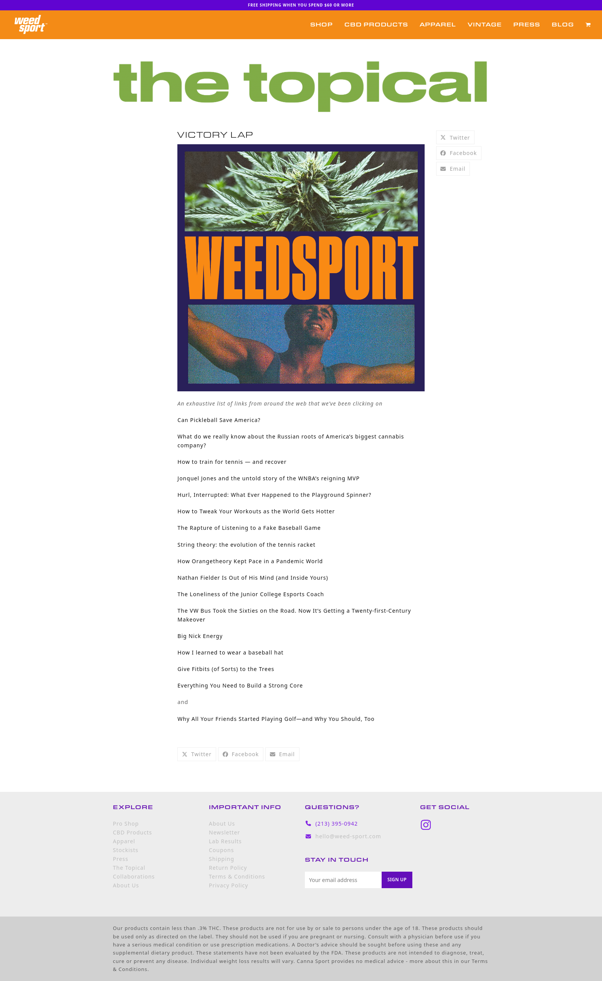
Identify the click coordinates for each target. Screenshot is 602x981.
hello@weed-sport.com (348, 836)
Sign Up (397, 879)
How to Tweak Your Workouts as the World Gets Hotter (256, 511)
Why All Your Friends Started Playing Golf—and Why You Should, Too (275, 718)
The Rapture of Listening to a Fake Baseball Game (249, 527)
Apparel (124, 841)
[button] (588, 24)
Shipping (221, 858)
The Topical (129, 867)
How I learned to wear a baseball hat (230, 652)
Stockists (125, 850)
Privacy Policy (228, 885)
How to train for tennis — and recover (231, 461)
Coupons (221, 850)
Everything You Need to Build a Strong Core (240, 685)
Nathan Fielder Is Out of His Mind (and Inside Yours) (252, 577)
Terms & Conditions (237, 876)
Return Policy (228, 867)
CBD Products (132, 832)
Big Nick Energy (200, 636)
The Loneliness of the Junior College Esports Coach (250, 594)
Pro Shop (126, 823)
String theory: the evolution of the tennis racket (246, 544)
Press (120, 858)
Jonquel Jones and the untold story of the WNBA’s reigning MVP (268, 478)
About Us (126, 885)
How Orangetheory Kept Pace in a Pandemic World (250, 561)
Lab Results (225, 841)
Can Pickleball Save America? (218, 420)
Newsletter (224, 832)
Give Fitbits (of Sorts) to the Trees (225, 669)
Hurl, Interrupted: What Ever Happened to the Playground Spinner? (274, 494)
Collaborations (134, 876)
